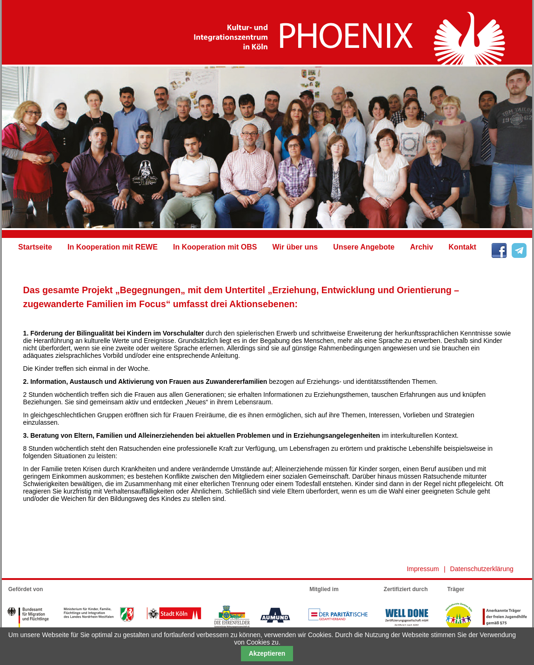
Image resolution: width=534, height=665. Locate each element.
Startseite (35, 247)
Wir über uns (295, 247)
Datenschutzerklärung (482, 569)
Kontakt (462, 247)
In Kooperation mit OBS (215, 247)
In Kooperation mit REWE (112, 247)
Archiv (421, 247)
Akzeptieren (267, 653)
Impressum (423, 569)
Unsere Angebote (363, 247)
